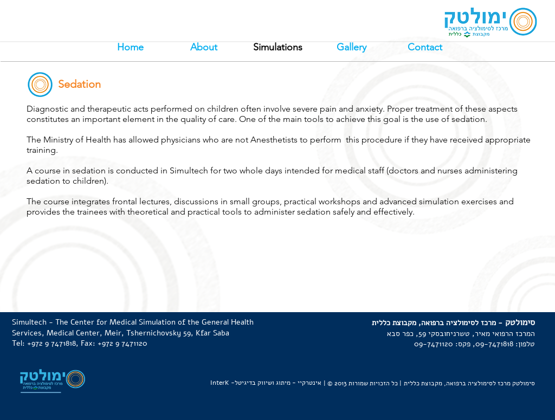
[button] (277, 48)
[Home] (130, 48)
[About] (203, 48)
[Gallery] (351, 48)
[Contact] (424, 48)
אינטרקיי (309, 382)
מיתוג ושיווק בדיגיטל (263, 382)
